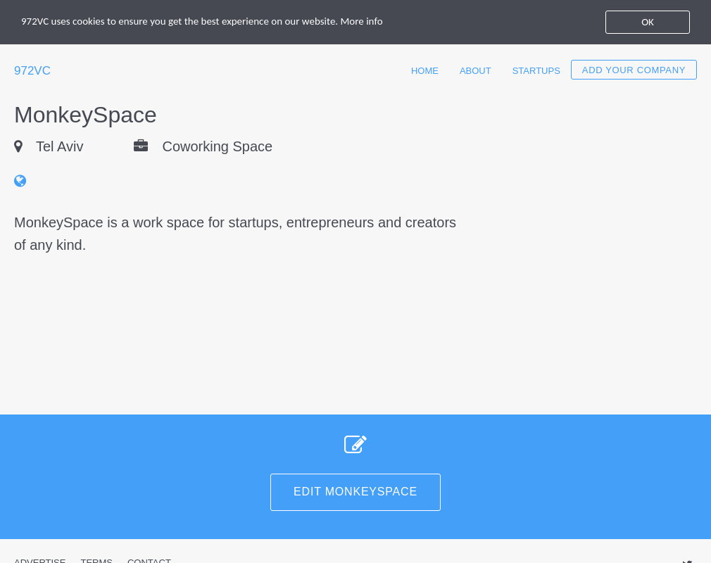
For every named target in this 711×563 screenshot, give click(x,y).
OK (647, 21)
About (475, 70)
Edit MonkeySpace (355, 492)
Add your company (634, 70)
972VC (32, 70)
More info (362, 21)
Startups (536, 70)
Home (425, 70)
